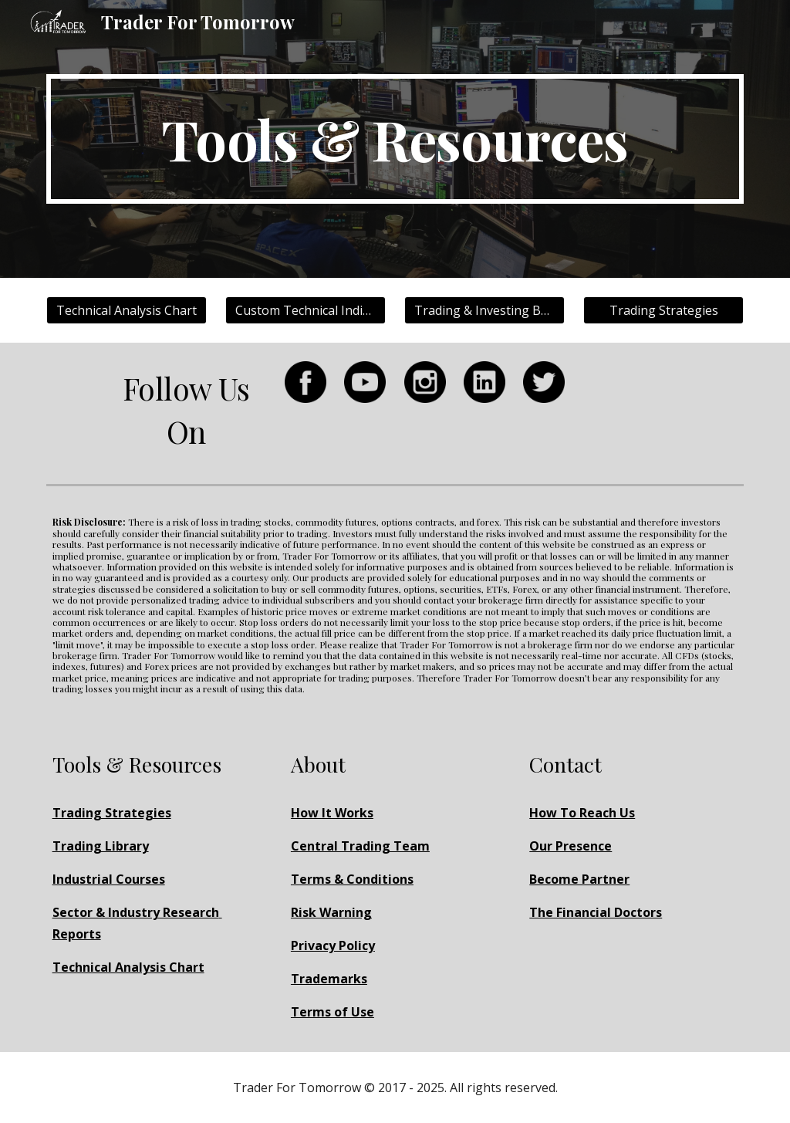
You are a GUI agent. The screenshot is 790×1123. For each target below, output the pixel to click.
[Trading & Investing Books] (485, 310)
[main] (395, 139)
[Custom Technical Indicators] (306, 310)
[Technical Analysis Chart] (127, 310)
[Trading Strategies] (664, 310)
